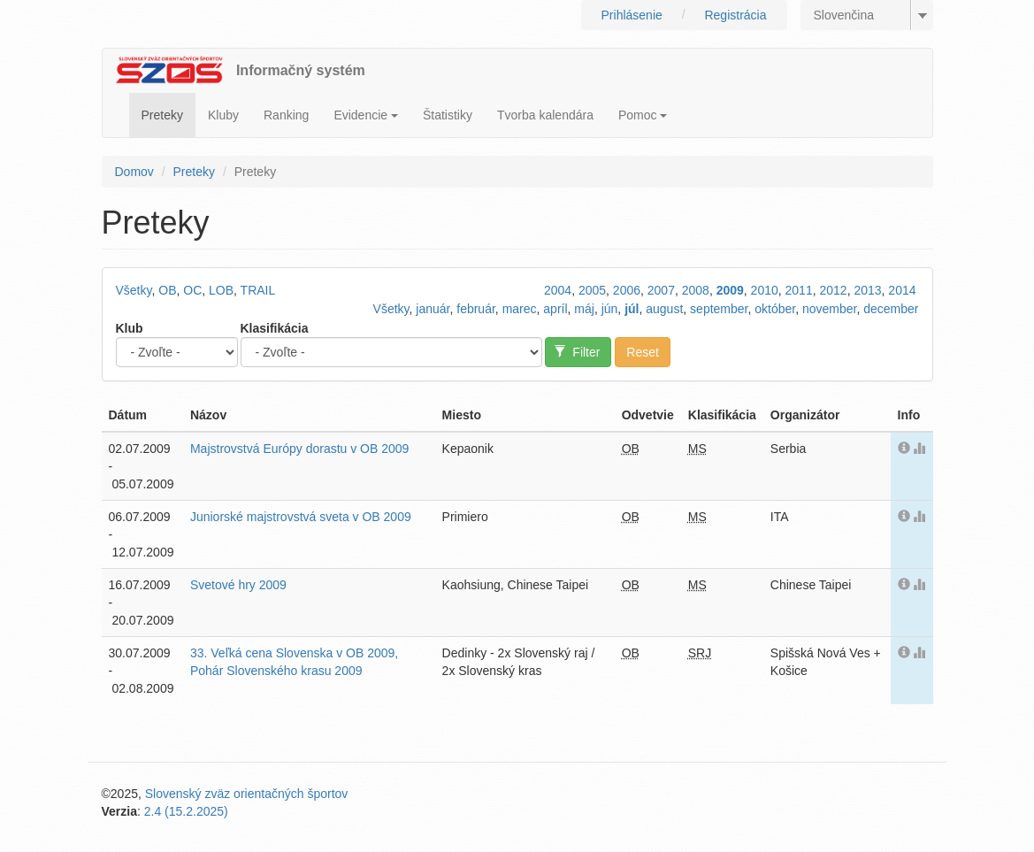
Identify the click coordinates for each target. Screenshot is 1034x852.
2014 (901, 290)
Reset (642, 352)
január (432, 309)
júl (631, 309)
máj (584, 309)
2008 (695, 290)
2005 (592, 290)
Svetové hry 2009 (238, 585)
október (774, 309)
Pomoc (642, 115)
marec (519, 309)
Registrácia (735, 15)
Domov (134, 172)
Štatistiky (447, 115)
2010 (764, 290)
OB (167, 290)
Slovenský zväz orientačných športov (246, 794)
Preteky (162, 115)
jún (609, 309)
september (718, 309)
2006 (626, 290)
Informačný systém (300, 70)
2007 (661, 290)
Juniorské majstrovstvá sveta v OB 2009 (300, 517)
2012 (832, 290)
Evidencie (365, 115)
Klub (129, 328)
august (664, 309)
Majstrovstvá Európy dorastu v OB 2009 (299, 448)
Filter (577, 352)
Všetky (134, 290)
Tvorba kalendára (545, 115)
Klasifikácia (275, 328)
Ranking (286, 115)
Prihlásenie (632, 15)
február (475, 309)
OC (192, 290)
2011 (799, 290)
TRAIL (258, 290)
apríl (555, 309)
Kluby (223, 115)
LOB (221, 290)
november (829, 309)
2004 (557, 290)
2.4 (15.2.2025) (186, 811)
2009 (730, 290)
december (890, 309)
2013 (867, 290)
